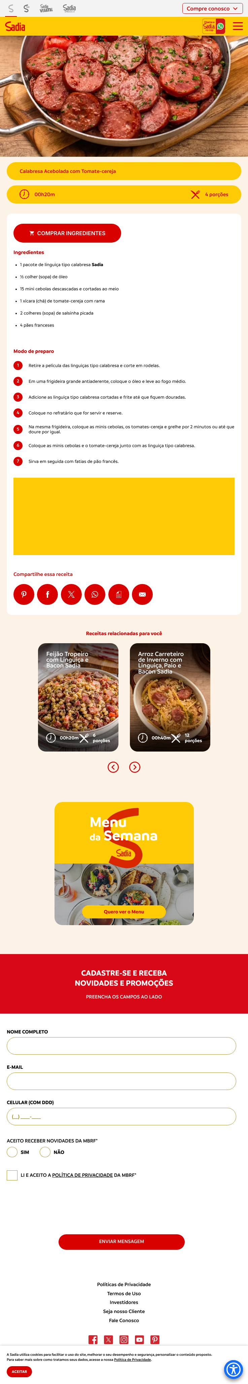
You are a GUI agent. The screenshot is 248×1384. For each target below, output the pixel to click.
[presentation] (58, 1207)
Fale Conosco (124, 1320)
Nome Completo (27, 1032)
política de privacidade (82, 1175)
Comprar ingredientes (67, 233)
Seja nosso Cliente (124, 1311)
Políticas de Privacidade (124, 1284)
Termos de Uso (124, 1294)
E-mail (15, 1067)
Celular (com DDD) (30, 1102)
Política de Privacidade (132, 1360)
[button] (113, 767)
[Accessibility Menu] (233, 1369)
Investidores (124, 1302)
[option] (78, 697)
